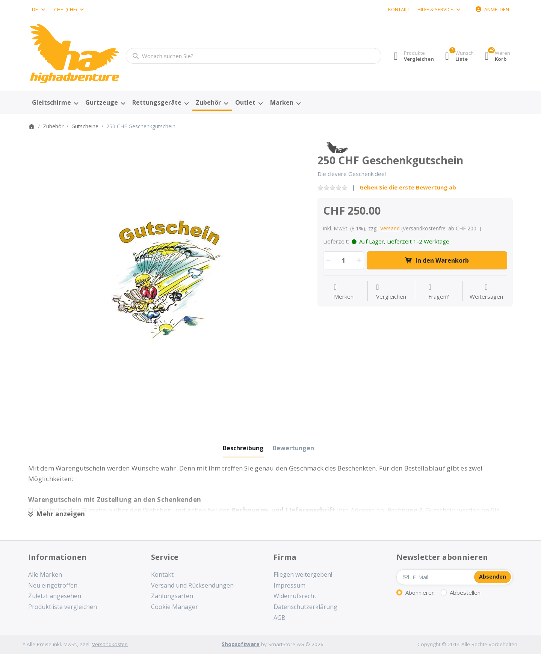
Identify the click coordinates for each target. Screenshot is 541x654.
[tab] (243, 448)
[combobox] (39, 9)
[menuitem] (55, 102)
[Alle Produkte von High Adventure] (337, 146)
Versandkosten (110, 644)
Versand (390, 228)
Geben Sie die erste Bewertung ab (408, 187)
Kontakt (399, 9)
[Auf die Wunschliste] (344, 292)
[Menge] (343, 260)
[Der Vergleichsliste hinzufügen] (391, 292)
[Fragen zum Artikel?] (438, 292)
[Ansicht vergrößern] (167, 280)
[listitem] (167, 280)
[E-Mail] (434, 577)
